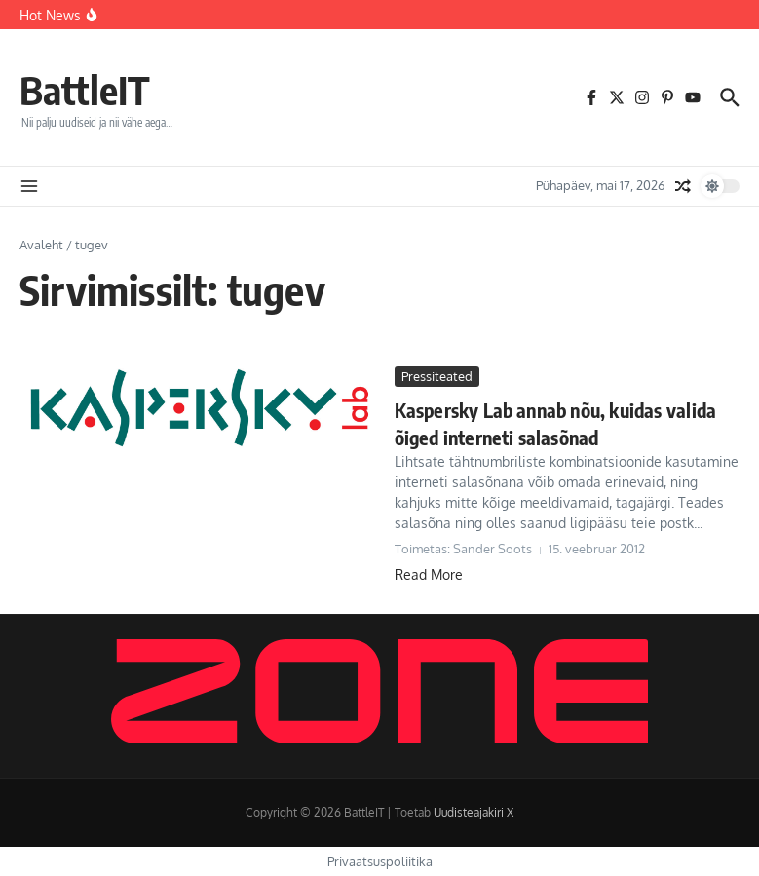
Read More (429, 574)
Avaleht (41, 244)
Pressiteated (437, 376)
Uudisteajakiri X (473, 812)
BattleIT (84, 89)
